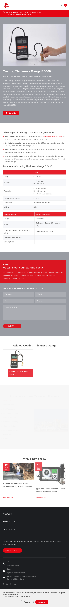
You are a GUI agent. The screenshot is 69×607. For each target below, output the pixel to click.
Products (16, 12)
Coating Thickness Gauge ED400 (19, 14)
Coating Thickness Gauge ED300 (23, 372)
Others (6, 439)
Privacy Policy (25, 596)
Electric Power (9, 405)
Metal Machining (10, 418)
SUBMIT (13, 327)
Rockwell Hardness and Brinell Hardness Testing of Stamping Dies (17, 484)
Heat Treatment (10, 410)
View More (8, 497)
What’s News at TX (34, 460)
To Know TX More (12, 551)
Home (8, 12)
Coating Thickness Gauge (32, 12)
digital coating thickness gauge (52, 138)
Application (9, 522)
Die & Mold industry (11, 431)
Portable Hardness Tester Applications (34, 396)
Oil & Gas (8, 401)
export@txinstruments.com (16, 574)
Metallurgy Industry (11, 414)
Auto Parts (8, 435)
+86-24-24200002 (13, 566)
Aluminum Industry (11, 427)
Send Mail (11, 113)
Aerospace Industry (11, 422)
